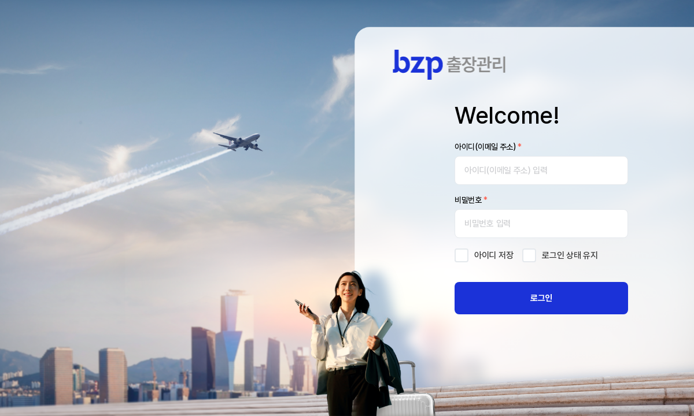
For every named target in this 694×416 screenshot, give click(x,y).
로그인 (541, 298)
